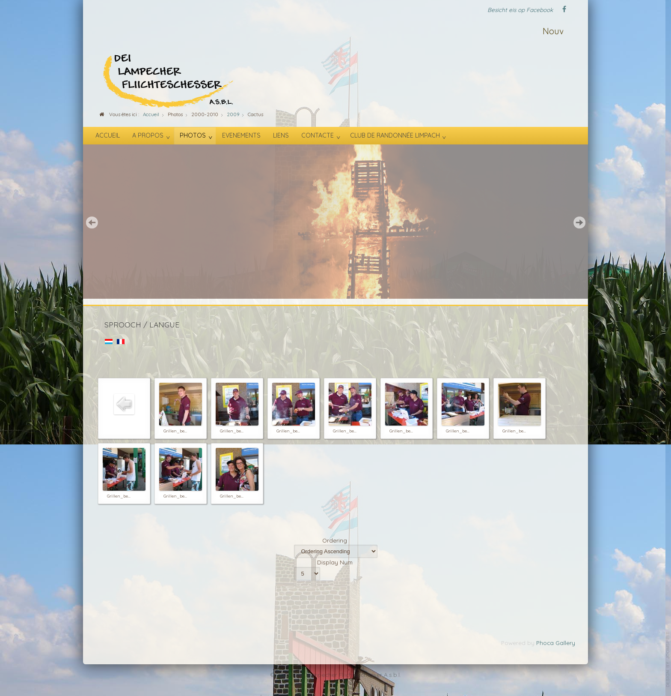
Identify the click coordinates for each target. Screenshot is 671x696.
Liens (281, 135)
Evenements (241, 135)
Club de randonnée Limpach (395, 135)
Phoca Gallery (555, 642)
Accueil (107, 135)
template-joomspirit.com (668, 659)
